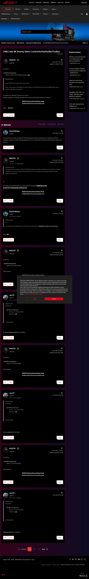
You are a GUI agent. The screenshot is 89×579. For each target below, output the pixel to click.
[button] (5, 115)
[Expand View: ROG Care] (21, 9)
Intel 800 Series (73, 63)
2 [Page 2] (34, 549)
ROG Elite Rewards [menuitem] (15, 18)
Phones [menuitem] (16, 14)
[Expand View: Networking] (8, 19)
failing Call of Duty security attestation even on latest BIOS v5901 (76, 82)
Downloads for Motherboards (33, 43)
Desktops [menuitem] (45, 9)
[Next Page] (45, 549)
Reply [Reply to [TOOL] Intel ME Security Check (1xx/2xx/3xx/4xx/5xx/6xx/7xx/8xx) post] (59, 115)
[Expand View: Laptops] (57, 9)
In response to (17, 163)
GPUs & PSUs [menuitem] (36, 14)
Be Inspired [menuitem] (8, 9)
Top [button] (4, 575)
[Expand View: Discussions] (40, 9)
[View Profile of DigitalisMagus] (14, 131)
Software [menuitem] (26, 9)
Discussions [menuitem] (36, 9)
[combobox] (44, 32)
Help (82, 14)
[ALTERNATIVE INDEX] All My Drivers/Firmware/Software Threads (33, 103)
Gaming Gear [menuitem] (55, 14)
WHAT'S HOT (61, 2)
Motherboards (20, 43)
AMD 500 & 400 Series (74, 86)
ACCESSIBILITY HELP (29, 559)
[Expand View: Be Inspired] (13, 9)
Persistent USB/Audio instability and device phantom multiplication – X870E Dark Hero (77, 71)
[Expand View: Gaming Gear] (59, 14)
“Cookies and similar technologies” (33, 294)
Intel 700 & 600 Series (74, 98)
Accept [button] (54, 299)
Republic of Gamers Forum (8, 43)
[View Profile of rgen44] (11, 295)
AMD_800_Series (73, 75)
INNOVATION (39, 2)
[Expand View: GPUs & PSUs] (40, 14)
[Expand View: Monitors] (49, 14)
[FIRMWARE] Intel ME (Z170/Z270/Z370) (48, 226)
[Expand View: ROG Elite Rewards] (21, 19)
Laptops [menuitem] (54, 9)
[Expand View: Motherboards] (30, 14)
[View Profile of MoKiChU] (12, 60)
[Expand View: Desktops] (49, 9)
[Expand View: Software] (30, 9)
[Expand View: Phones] (19, 14)
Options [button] (85, 43)
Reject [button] (35, 299)
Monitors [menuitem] (45, 14)
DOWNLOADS (46, 2)
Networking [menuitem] (4, 18)
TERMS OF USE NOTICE (46, 564)
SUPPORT (67, 2)
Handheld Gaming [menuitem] (5, 14)
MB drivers (10, 108)
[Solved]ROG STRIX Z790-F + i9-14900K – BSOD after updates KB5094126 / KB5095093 (76, 94)
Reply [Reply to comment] (59, 147)
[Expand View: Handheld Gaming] (11, 14)
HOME (12, 559)
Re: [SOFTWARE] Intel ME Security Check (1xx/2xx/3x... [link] (56, 43)
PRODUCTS (31, 2)
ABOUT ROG (6, 559)
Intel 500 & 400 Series (74, 108)
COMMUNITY (53, 2)
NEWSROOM (18, 559)
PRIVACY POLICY (56, 564)
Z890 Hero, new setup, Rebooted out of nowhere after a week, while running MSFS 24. (77, 59)
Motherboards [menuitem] (25, 14)
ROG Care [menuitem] (18, 9)
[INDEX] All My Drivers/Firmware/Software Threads (33, 101)
